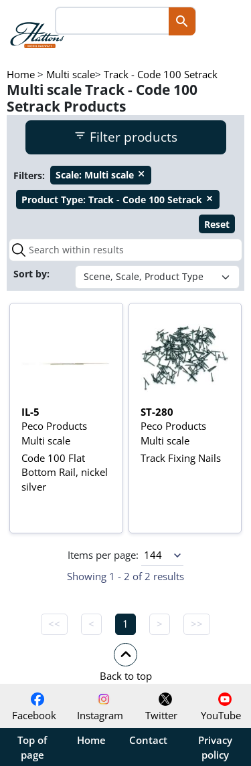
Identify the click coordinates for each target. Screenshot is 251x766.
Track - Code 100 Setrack (161, 74)
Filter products (125, 137)
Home (21, 74)
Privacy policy (215, 747)
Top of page (32, 747)
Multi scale (70, 74)
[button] (125, 661)
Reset (217, 224)
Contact (148, 740)
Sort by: (32, 273)
